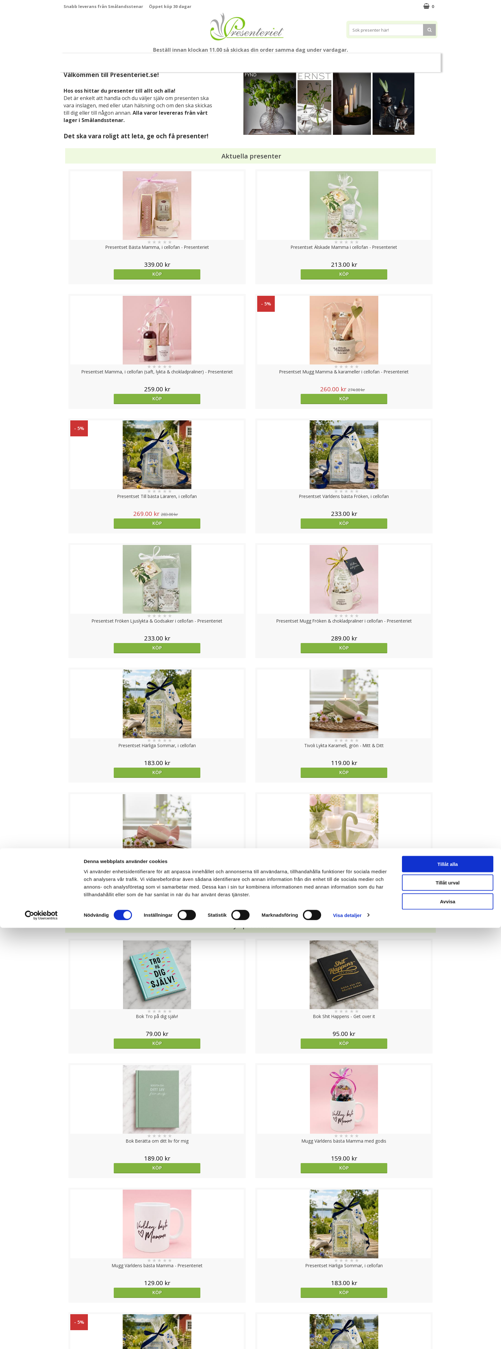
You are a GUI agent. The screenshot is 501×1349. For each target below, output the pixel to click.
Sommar (214, 60)
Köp (110, 274)
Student (187, 60)
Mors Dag (106, 60)
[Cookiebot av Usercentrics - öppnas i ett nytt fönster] (41, 1336)
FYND (250, 75)
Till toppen (251, 1258)
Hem (319, 60)
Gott (393, 60)
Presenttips (287, 60)
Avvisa (447, 1322)
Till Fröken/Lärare (150, 60)
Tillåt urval (448, 1304)
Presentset (248, 60)
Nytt (76, 60)
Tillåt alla (447, 1285)
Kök (343, 60)
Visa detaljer (347, 1336)
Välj (110, 940)
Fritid (367, 60)
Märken (421, 60)
